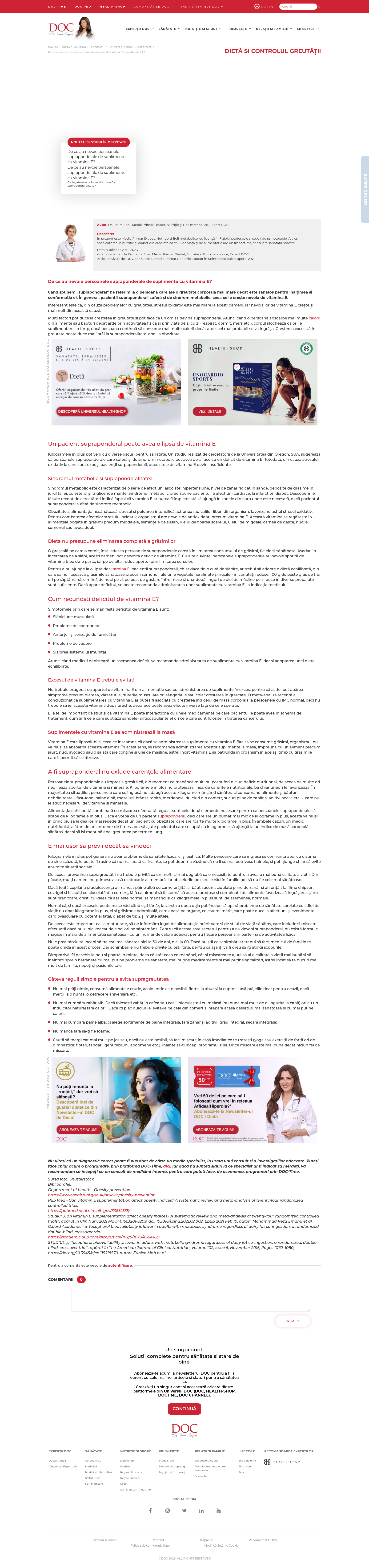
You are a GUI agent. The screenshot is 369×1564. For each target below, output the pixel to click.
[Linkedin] (201, 1510)
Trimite (293, 1320)
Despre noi (206, 1539)
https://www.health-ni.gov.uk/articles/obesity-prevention (102, 1194)
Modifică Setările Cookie (221, 1544)
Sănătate (169, 28)
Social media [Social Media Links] (185, 1498)
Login (273, 6)
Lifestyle (308, 28)
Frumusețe (239, 28)
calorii (314, 317)
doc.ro (53, 46)
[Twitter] (184, 1510)
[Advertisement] (116, 381)
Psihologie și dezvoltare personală (210, 1467)
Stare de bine (247, 1459)
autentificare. (120, 1264)
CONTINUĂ (185, 1407)
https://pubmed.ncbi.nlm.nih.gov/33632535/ (89, 1209)
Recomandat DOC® (263, 1539)
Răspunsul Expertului (63, 1465)
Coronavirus (93, 1459)
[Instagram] (167, 1510)
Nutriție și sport (203, 28)
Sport (124, 1482)
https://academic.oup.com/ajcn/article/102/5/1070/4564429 (104, 1236)
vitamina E (119, 568)
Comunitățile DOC (153, 6)
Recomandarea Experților (288, 1450)
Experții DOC (140, 28)
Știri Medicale (94, 1482)
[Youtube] (218, 1510)
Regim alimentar (131, 1471)
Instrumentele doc (202, 6)
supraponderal (171, 815)
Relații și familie (274, 28)
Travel (242, 1471)
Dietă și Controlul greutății (83, 46)
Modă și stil (166, 1459)
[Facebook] (150, 1510)
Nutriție (125, 1465)
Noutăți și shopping (172, 1465)
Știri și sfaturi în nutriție (135, 1488)
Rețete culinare (130, 1476)
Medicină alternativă (98, 1471)
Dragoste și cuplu (206, 1459)
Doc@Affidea (57, 1459)
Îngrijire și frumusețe (172, 1471)
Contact (158, 1539)
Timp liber (245, 1465)
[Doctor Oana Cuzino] (72, 28)
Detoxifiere (127, 1459)
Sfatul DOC (92, 1476)
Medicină (91, 1465)
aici (166, 1165)
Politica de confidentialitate (150, 1544)
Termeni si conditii (105, 1539)
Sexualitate (202, 1475)
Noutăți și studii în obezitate (130, 46)
